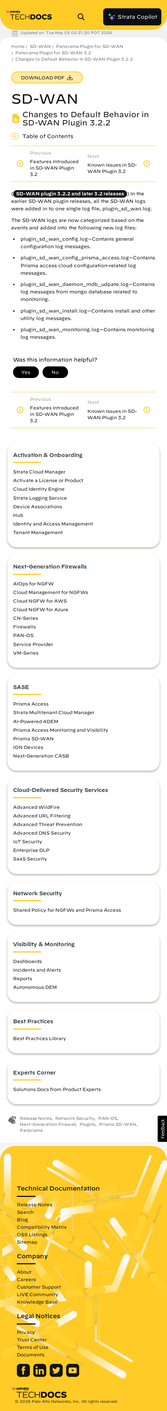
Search (25, 1212)
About (24, 1271)
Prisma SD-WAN (33, 738)
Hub (18, 515)
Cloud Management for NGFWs (50, 592)
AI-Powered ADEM (35, 721)
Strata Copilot (132, 16)
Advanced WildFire (36, 807)
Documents (30, 1354)
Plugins (87, 1124)
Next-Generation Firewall (48, 1124)
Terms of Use (33, 1347)
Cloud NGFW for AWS (40, 600)
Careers (26, 1279)
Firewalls (24, 626)
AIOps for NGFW (33, 583)
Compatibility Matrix (42, 1226)
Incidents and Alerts (37, 969)
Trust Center (32, 1339)
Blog (22, 1219)
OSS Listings (32, 1234)
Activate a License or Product (48, 480)
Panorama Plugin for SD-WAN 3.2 (53, 52)
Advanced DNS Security (42, 832)
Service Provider (33, 644)
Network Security (75, 1118)
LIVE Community (37, 1294)
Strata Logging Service (40, 497)
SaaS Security (30, 858)
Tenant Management (38, 532)
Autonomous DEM (35, 987)
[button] (162, 1129)
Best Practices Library (39, 1038)
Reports (22, 978)
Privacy (26, 1332)
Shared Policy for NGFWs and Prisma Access (67, 909)
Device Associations (37, 506)
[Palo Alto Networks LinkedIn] (40, 1375)
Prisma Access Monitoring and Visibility (60, 729)
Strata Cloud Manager (39, 471)
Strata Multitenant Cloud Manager (54, 712)
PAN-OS (23, 635)
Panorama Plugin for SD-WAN (89, 46)
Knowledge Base (37, 1301)
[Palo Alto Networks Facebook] (24, 1375)
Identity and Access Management (53, 523)
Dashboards (27, 961)
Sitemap (27, 1241)
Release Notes (36, 1118)
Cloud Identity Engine (39, 488)
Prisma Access (31, 703)
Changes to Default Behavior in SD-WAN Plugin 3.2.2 (74, 59)
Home (18, 46)
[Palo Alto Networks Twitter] (57, 1375)
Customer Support (39, 1286)
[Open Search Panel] (83, 16)
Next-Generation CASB (41, 755)
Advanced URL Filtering (41, 815)
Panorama (31, 1130)
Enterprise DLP (31, 850)
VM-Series (25, 652)
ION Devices (28, 747)
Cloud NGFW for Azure (40, 609)
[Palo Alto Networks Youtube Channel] (72, 1375)
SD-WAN (40, 46)
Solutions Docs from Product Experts (57, 1089)
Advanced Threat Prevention (47, 824)
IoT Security (27, 841)
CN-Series (25, 618)
